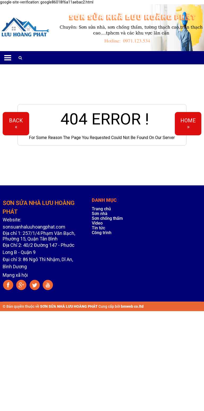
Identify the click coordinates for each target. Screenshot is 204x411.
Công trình (101, 232)
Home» (188, 123)
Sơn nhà (99, 213)
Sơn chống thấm (107, 218)
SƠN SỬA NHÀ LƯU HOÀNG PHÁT (69, 306)
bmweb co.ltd (132, 306)
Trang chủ (101, 208)
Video (97, 223)
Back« (16, 123)
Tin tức (98, 227)
